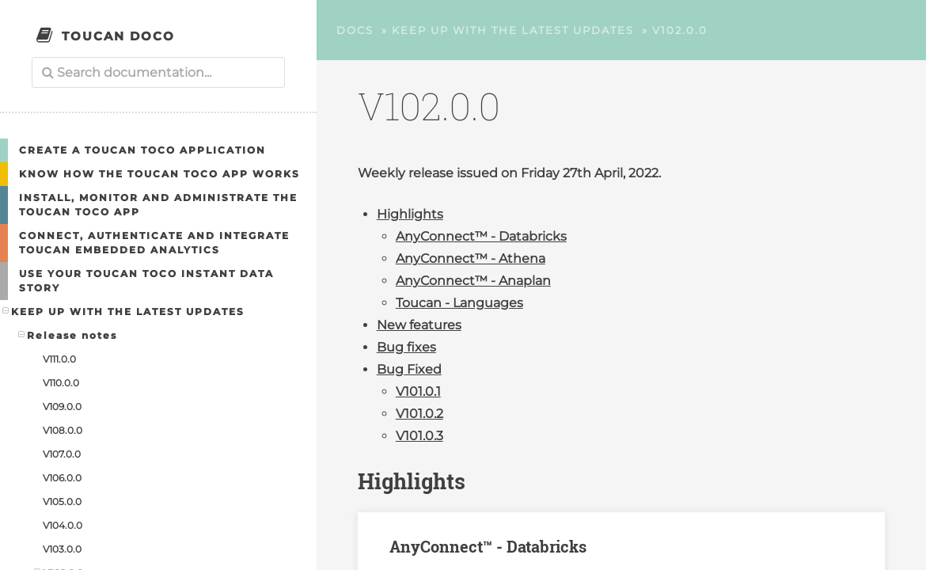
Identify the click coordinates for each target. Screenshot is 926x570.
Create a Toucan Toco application (142, 150)
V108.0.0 (62, 430)
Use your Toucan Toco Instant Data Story (146, 281)
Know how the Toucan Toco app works (159, 174)
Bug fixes (406, 347)
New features (419, 324)
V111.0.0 (59, 359)
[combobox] (158, 72)
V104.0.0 (62, 525)
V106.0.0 (62, 478)
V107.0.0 (62, 454)
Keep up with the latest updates (123, 311)
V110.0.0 (61, 383)
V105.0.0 (62, 501)
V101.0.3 (419, 435)
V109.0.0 (62, 406)
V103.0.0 (62, 549)
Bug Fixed (409, 369)
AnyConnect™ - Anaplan (473, 280)
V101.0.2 (419, 413)
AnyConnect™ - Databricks (481, 236)
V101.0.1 (418, 391)
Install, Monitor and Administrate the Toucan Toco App (158, 205)
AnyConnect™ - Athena (470, 258)
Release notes (68, 335)
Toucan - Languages (459, 302)
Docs (355, 30)
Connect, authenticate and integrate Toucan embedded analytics (154, 243)
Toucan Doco (118, 36)
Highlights (410, 214)
